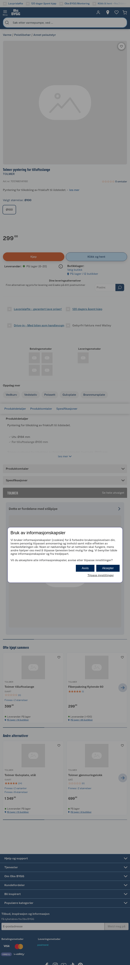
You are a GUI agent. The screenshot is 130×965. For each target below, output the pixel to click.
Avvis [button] (85, 568)
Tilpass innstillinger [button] (101, 575)
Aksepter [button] (108, 568)
